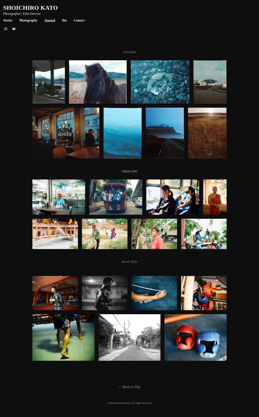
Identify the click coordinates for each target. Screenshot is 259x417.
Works (7, 20)
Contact (79, 20)
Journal (49, 20)
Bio (64, 20)
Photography (28, 20)
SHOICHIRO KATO (30, 7)
